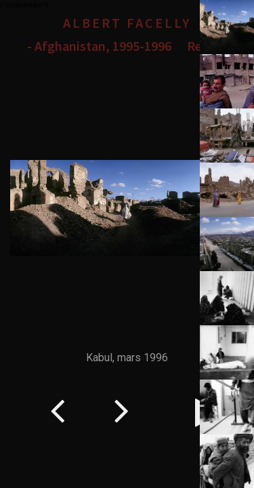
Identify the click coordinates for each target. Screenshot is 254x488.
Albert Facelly (127, 22)
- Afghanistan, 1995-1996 (99, 45)
